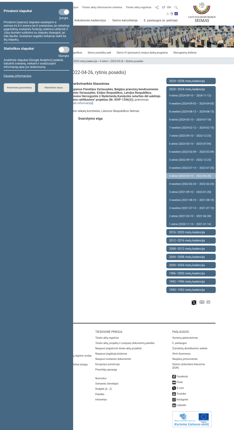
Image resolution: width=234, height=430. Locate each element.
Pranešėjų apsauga (106, 369)
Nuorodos (100, 378)
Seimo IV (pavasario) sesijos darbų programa (142, 52)
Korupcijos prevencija (107, 364)
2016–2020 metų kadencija (187, 232)
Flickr (180, 382)
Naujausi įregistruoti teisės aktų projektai (118, 348)
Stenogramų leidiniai (185, 52)
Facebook (182, 376)
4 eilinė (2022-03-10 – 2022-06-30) (190, 176)
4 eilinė (104, 61)
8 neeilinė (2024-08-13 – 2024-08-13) (191, 111)
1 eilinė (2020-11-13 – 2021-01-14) (190, 224)
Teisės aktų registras (139, 7)
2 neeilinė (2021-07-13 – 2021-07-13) (191, 208)
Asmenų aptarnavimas (185, 337)
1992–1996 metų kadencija (187, 281)
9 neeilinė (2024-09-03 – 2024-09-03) (191, 103)
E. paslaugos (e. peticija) (161, 20)
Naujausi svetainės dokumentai (113, 358)
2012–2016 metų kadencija (187, 240)
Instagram (182, 399)
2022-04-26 (116, 61)
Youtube (181, 393)
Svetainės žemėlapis (106, 383)
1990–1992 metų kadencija (187, 290)
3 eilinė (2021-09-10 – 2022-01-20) (190, 192)
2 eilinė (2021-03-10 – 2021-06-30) (190, 216)
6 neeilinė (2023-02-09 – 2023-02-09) (191, 151)
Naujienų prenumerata (184, 358)
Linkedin (181, 405)
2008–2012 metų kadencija (187, 248)
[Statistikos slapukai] (63, 50)
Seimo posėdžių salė (99, 52)
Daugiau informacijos (17, 76)
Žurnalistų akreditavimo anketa (189, 348)
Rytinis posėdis (134, 61)
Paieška (99, 394)
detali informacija (80, 103)
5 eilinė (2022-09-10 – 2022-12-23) (190, 159)
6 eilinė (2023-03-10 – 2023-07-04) (190, 143)
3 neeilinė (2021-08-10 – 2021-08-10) (191, 200)
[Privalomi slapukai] (63, 12)
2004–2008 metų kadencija (187, 257)
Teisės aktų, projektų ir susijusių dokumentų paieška (124, 343)
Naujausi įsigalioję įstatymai (111, 353)
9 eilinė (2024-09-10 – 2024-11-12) (190, 95)
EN (169, 7)
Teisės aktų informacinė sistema (102, 7)
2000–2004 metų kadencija (187, 265)
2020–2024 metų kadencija (81, 61)
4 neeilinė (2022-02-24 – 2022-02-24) (191, 184)
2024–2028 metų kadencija (187, 81)
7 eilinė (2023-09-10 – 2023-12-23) (190, 135)
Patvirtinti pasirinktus (19, 87)
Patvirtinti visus (54, 87)
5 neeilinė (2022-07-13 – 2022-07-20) (191, 168)
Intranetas (101, 399)
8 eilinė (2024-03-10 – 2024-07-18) (190, 119)
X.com (180, 388)
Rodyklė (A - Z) (103, 388)
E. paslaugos (179, 343)
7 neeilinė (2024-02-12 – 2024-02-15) (191, 127)
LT (163, 7)
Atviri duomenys (181, 353)
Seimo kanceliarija (124, 20)
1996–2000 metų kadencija (187, 273)
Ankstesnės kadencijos (90, 20)
